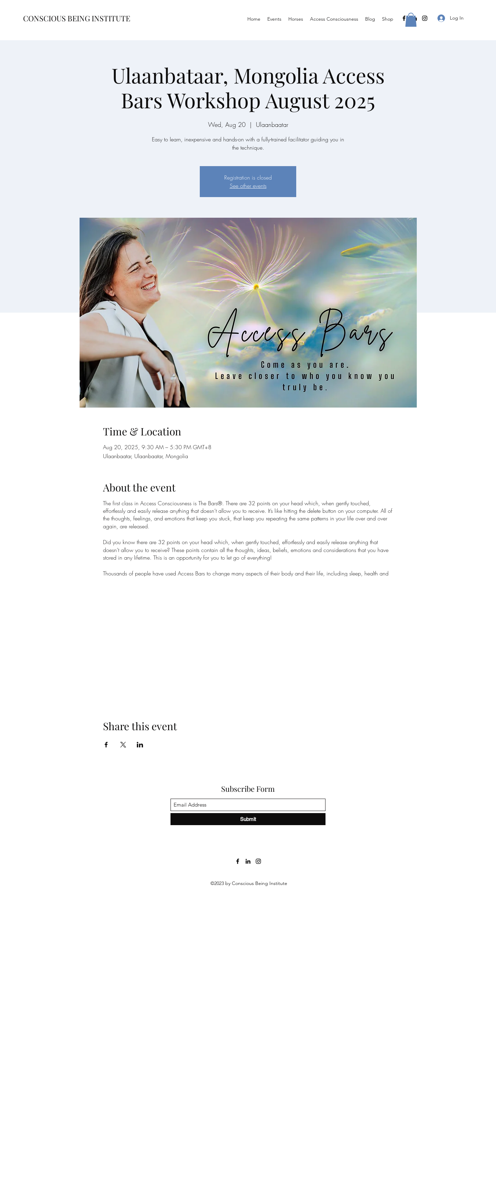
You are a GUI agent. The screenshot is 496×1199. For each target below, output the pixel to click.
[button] (411, 20)
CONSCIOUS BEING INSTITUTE (76, 18)
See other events (248, 186)
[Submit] (248, 819)
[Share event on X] (123, 744)
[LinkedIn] (248, 861)
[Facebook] (404, 18)
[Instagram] (424, 18)
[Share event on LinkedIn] (140, 744)
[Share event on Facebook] (106, 744)
